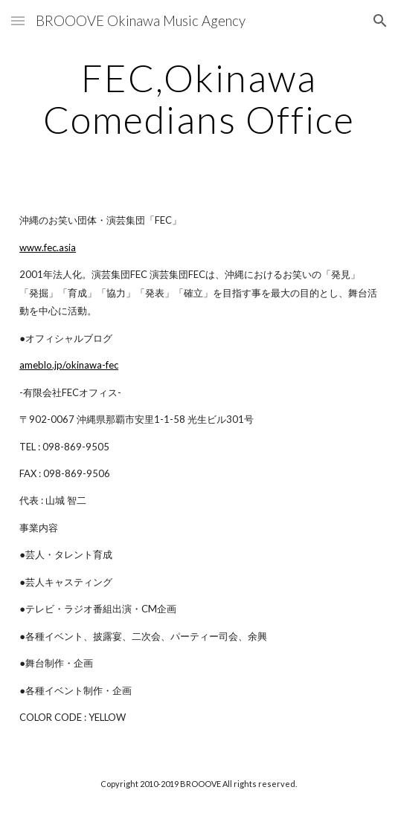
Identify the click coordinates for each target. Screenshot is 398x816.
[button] (18, 20)
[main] (199, 98)
